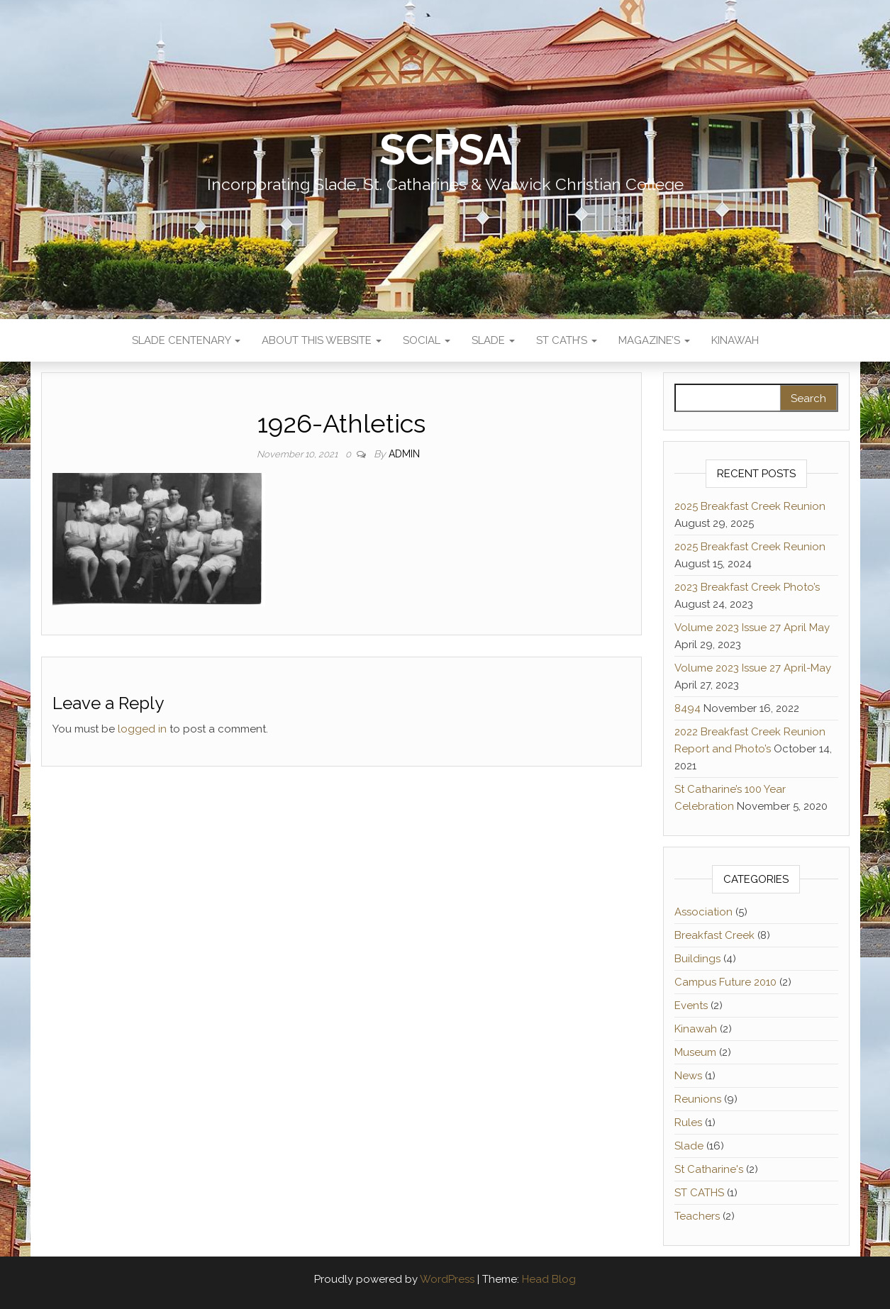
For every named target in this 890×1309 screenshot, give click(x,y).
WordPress (447, 1279)
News (688, 1075)
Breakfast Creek (714, 935)
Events (691, 1005)
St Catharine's (708, 1169)
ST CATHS (699, 1192)
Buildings (697, 958)
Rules (688, 1122)
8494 (687, 708)
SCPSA (445, 149)
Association (703, 912)
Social (426, 340)
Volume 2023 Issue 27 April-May (752, 668)
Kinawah (735, 340)
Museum (695, 1052)
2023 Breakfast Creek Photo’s (747, 587)
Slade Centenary (186, 340)
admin (404, 453)
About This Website (322, 340)
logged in (142, 729)
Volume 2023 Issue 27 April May (752, 627)
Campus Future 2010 (725, 982)
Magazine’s (654, 340)
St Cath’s (566, 340)
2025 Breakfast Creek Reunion (749, 506)
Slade (493, 340)
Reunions (697, 1099)
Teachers (697, 1216)
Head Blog (549, 1279)
